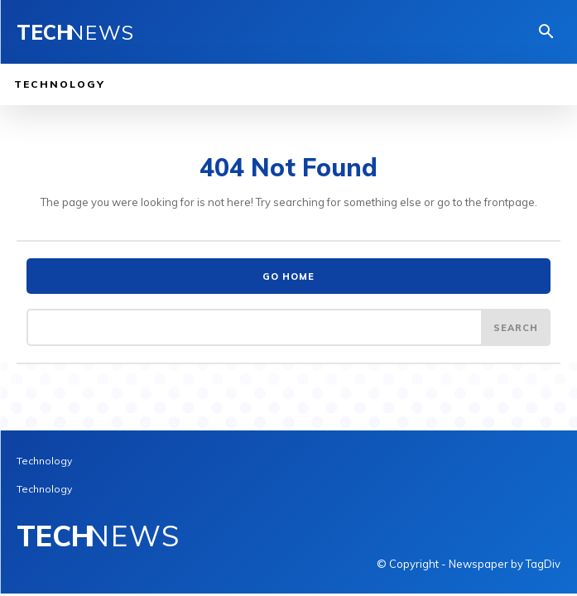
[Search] (516, 327)
